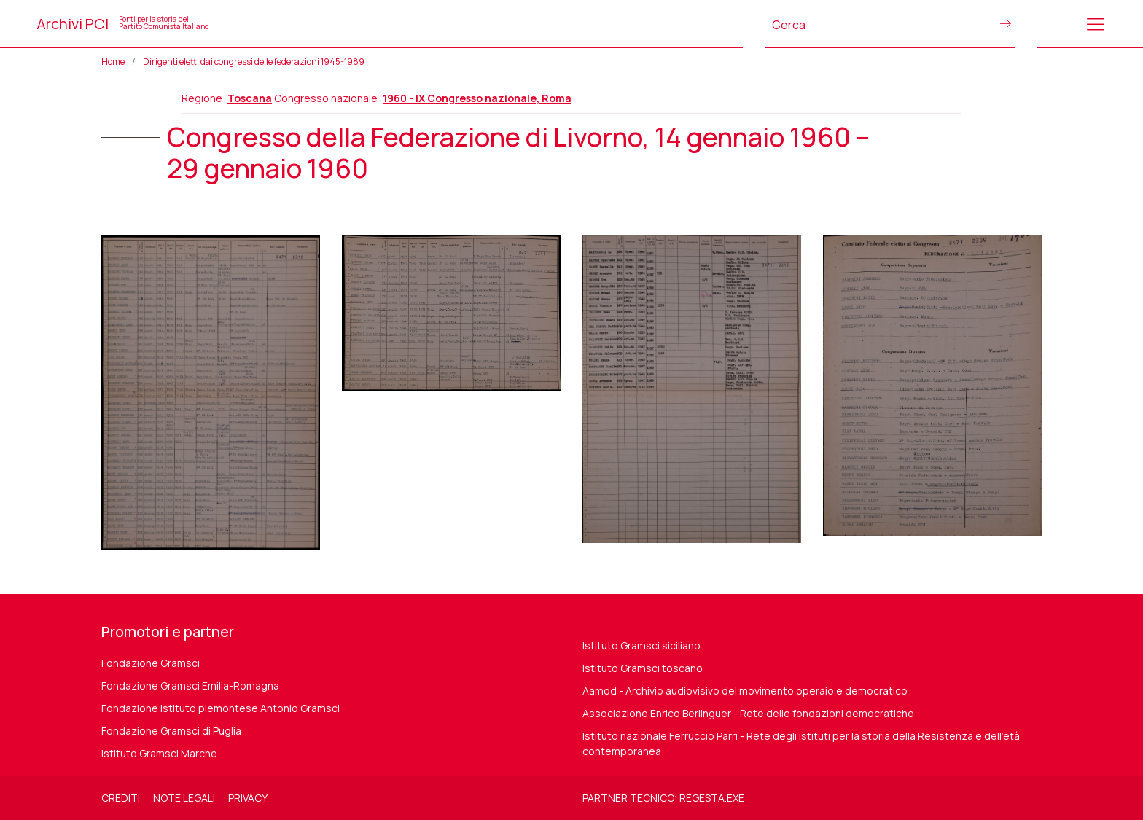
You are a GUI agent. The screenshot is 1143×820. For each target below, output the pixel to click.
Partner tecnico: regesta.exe (663, 798)
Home (113, 61)
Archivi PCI (122, 24)
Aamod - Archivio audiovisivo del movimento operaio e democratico (745, 691)
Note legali (184, 798)
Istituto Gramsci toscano (642, 668)
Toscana (249, 98)
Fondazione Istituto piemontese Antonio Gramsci (220, 708)
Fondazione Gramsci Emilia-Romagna (190, 685)
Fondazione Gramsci (150, 663)
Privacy (248, 798)
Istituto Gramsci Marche (159, 753)
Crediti (120, 798)
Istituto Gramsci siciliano (641, 645)
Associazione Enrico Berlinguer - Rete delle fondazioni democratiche (748, 713)
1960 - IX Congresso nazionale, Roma (477, 98)
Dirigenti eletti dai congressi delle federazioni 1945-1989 (253, 61)
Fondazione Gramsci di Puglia (171, 731)
